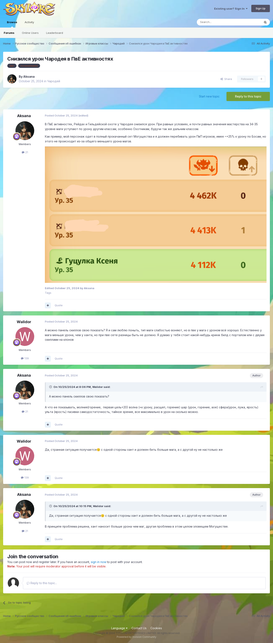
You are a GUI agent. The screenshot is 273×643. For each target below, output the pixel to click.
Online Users (30, 32)
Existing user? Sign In (231, 8)
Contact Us (139, 628)
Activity (29, 22)
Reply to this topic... (42, 583)
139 (25, 358)
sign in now (98, 562)
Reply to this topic (248, 96)
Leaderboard (54, 32)
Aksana (29, 76)
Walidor (24, 322)
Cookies (156, 628)
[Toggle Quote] (51, 387)
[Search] (218, 22)
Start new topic (209, 96)
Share (226, 79)
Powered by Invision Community (136, 636)
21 (25, 152)
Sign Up (260, 8)
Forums (9, 32)
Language (119, 628)
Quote (59, 305)
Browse (12, 24)
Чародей (53, 81)
